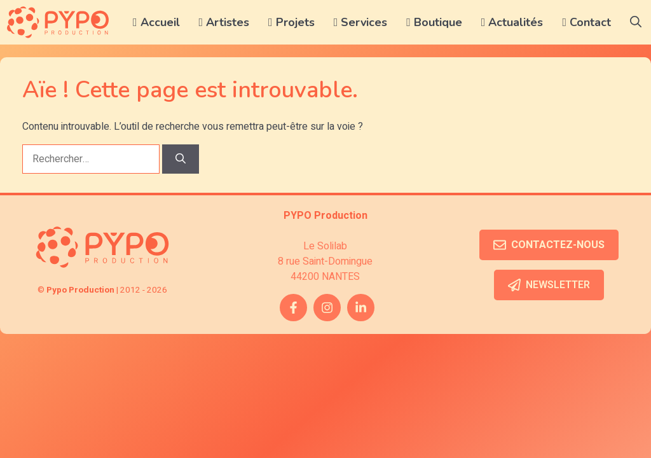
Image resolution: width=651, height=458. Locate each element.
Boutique (434, 22)
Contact (586, 22)
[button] (635, 22)
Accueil (156, 22)
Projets (291, 22)
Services (361, 22)
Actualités (512, 22)
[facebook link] (293, 307)
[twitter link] (360, 307)
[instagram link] (327, 307)
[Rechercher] (180, 159)
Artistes (224, 22)
